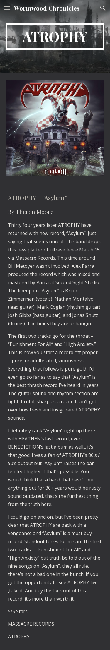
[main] (55, 36)
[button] (7, 8)
